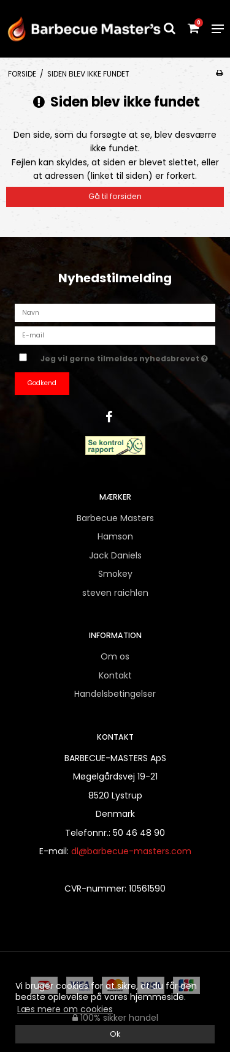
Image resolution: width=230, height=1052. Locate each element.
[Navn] (115, 312)
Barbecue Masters (115, 518)
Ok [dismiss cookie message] (115, 1034)
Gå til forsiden (115, 196)
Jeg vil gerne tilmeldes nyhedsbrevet (124, 356)
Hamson (115, 536)
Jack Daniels (115, 555)
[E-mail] (115, 335)
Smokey (115, 574)
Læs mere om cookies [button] (65, 1009)
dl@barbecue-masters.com (131, 851)
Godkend (42, 383)
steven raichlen (115, 593)
